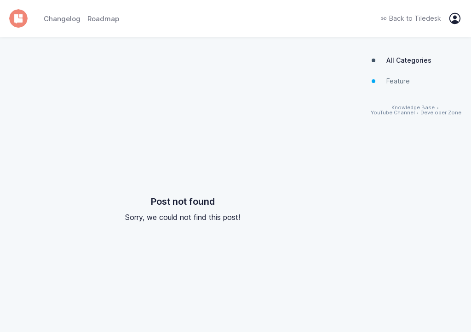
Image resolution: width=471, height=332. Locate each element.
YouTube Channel (393, 112)
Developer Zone (440, 112)
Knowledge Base (413, 107)
